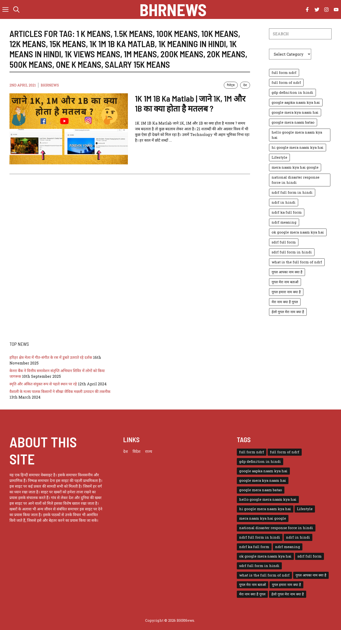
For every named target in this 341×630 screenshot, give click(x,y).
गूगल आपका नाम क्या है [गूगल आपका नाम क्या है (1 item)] (287, 272)
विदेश (136, 451)
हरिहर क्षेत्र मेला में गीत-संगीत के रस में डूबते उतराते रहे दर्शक (50, 357)
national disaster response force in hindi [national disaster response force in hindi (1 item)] (295, 180)
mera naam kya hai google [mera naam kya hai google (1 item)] (295, 167)
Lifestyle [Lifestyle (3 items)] (279, 157)
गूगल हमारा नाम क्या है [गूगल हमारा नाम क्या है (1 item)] (286, 292)
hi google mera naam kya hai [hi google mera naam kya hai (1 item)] (297, 147)
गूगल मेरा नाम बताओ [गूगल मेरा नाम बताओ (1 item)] (285, 282)
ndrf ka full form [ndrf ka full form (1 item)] (287, 212)
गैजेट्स (231, 85)
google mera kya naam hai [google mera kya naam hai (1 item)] (295, 112)
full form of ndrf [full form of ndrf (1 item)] (286, 82)
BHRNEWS (50, 85)
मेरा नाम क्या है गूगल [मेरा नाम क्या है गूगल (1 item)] (285, 302)
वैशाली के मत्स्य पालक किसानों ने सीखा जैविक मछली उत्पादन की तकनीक (59, 391)
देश (245, 85)
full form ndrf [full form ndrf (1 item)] (284, 72)
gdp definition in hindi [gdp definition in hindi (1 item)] (292, 92)
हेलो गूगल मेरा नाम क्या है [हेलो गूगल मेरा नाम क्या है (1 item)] (288, 312)
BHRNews (172, 9)
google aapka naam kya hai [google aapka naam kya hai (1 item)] (296, 102)
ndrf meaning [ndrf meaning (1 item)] (284, 222)
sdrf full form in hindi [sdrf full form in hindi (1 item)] (292, 252)
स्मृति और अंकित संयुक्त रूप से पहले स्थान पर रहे (43, 383)
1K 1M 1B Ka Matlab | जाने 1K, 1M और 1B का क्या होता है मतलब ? (190, 103)
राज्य (148, 451)
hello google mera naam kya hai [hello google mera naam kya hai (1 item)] (297, 135)
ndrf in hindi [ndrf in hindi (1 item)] (284, 202)
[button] (16, 9)
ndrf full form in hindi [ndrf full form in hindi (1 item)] (292, 192)
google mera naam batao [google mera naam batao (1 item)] (293, 122)
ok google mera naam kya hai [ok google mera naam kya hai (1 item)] (298, 232)
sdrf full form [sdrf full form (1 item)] (284, 242)
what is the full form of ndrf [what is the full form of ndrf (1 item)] (297, 262)
